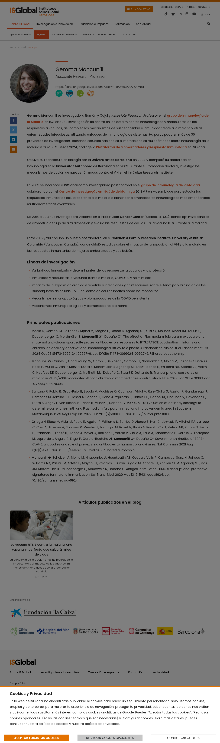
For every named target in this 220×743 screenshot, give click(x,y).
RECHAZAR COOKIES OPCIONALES (110, 738)
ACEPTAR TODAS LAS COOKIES (36, 738)
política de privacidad (102, 724)
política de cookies (53, 724)
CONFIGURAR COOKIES (183, 738)
